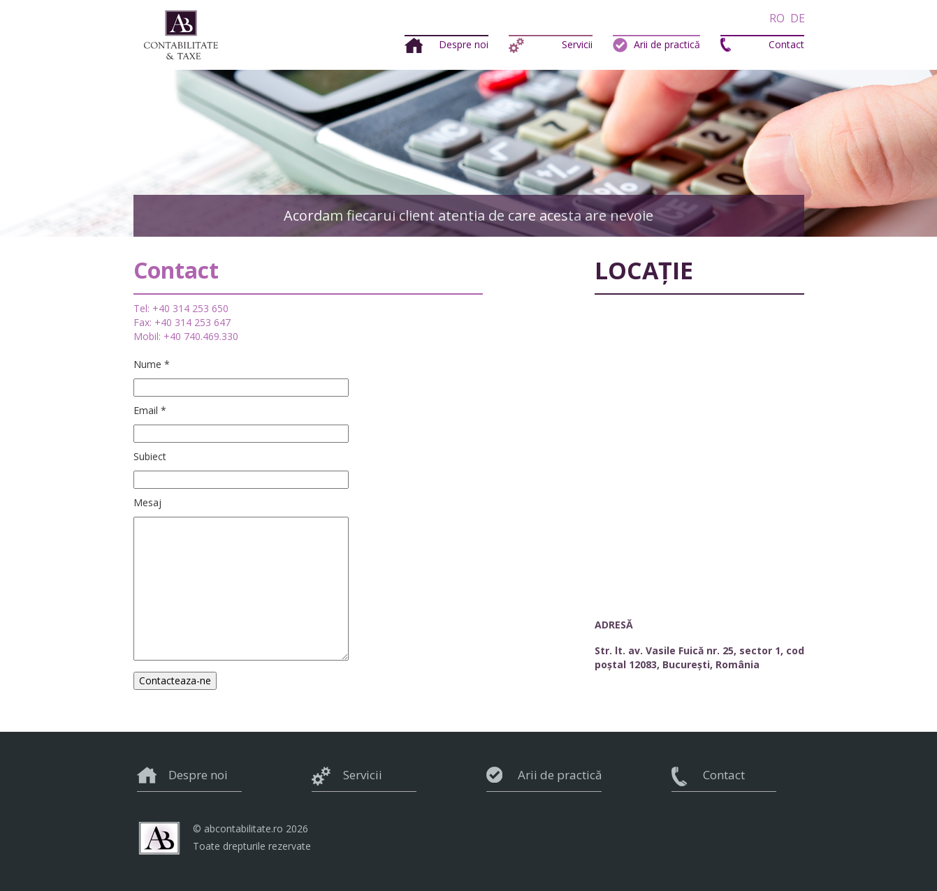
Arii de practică (667, 44)
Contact (786, 44)
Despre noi (463, 44)
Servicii (577, 44)
